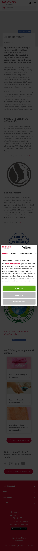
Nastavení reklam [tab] (25, 253)
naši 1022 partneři (13, 263)
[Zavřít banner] (35, 247)
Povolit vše (19, 288)
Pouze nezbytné (19, 302)
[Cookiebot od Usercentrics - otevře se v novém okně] (23, 247)
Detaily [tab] (13, 253)
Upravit (19, 295)
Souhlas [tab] (5, 253)
